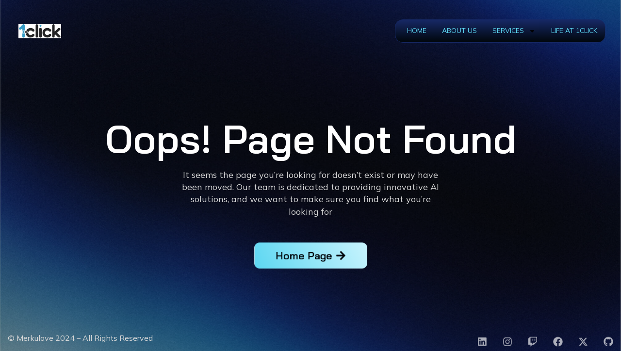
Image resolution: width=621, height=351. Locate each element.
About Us (459, 30)
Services (514, 31)
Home (416, 30)
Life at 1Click (574, 30)
